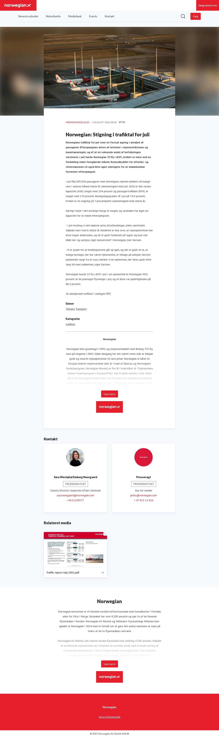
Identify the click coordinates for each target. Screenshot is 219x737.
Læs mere (109, 394)
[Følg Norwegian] (195, 16)
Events (93, 16)
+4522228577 (75, 500)
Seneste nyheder (28, 16)
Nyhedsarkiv (53, 16)
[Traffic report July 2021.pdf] (75, 550)
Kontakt (109, 16)
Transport (81, 309)
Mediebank (75, 16)
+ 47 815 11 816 (143, 500)
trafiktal (70, 324)
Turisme (70, 309)
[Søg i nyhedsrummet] (183, 16)
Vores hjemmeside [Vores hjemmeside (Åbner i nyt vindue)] (109, 717)
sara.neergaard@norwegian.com (75, 495)
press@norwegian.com (143, 495)
